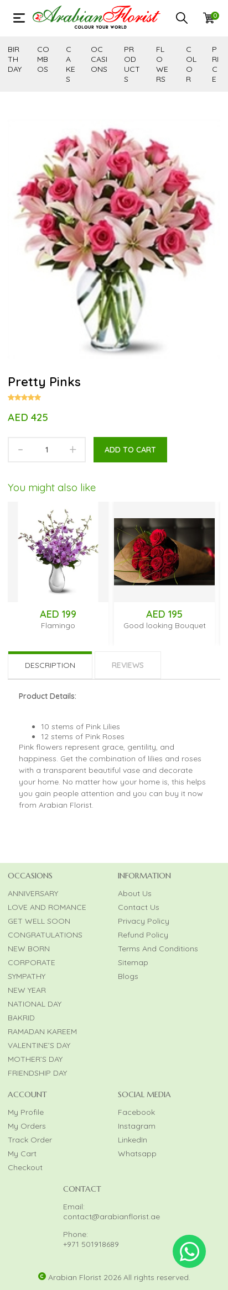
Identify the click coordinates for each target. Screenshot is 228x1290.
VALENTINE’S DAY (39, 1045)
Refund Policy (143, 935)
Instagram (137, 1126)
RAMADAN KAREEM (42, 1031)
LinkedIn (132, 1140)
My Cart (22, 1154)
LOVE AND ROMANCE (47, 907)
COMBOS (43, 59)
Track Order (30, 1140)
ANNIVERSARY (33, 893)
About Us (135, 893)
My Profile (26, 1112)
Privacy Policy (143, 921)
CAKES (70, 64)
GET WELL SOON (39, 921)
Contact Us (138, 907)
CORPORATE (31, 962)
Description (50, 665)
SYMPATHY (26, 976)
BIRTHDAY (15, 59)
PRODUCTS (132, 64)
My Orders (27, 1126)
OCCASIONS (99, 59)
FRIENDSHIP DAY (37, 1073)
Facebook (136, 1112)
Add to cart (130, 450)
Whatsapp (137, 1154)
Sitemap (133, 962)
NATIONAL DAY (34, 1004)
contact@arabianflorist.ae (111, 1216)
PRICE (215, 64)
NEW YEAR (27, 990)
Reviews (128, 665)
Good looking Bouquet (164, 625)
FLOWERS (162, 64)
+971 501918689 (91, 1244)
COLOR (191, 64)
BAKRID (21, 1018)
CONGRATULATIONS (45, 935)
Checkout (25, 1167)
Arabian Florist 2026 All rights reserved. (119, 1277)
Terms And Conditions (158, 949)
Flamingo (58, 625)
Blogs (128, 976)
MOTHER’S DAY (35, 1059)
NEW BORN (29, 949)
